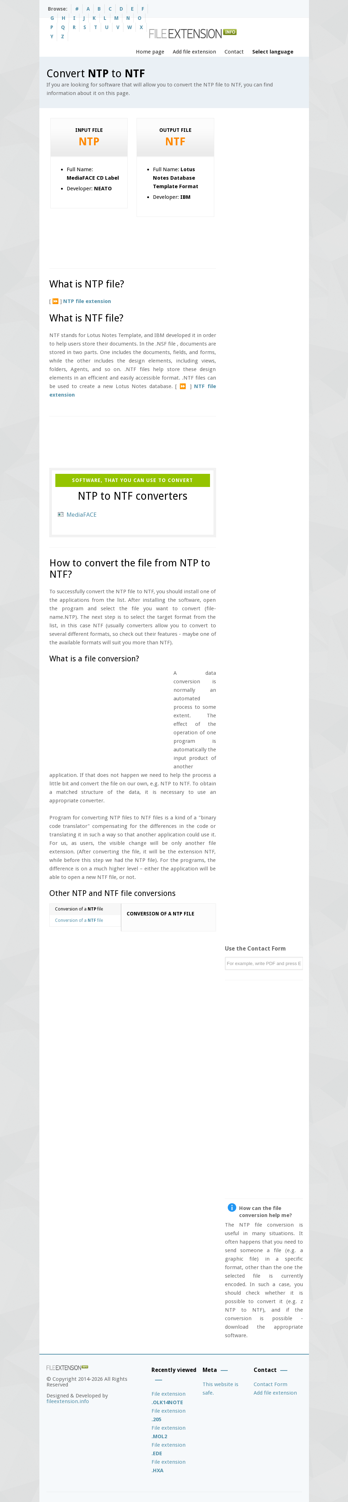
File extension (168, 1398)
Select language (272, 52)
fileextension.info (67, 1401)
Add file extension (194, 52)
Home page (150, 52)
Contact (234, 52)
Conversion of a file (79, 909)
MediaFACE (81, 514)
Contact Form (270, 1384)
